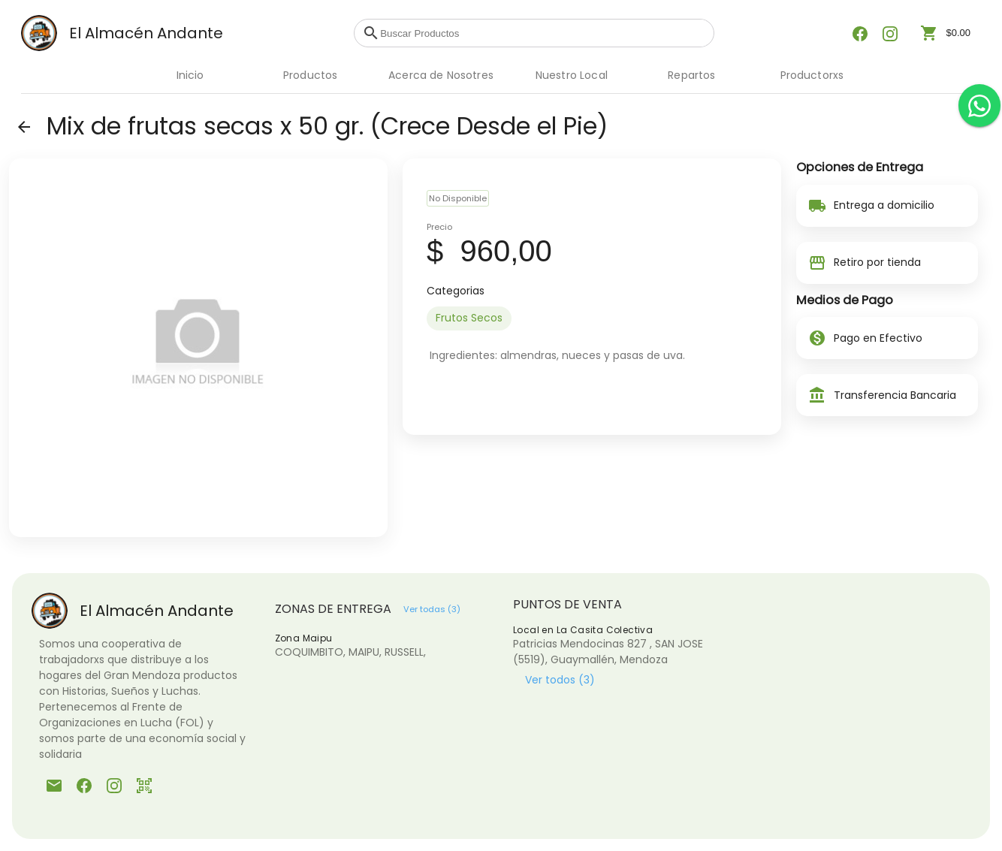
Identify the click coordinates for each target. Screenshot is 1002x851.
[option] (469, 318)
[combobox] (543, 33)
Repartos (691, 75)
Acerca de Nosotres (440, 75)
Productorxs (812, 75)
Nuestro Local (572, 75)
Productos (310, 75)
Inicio (190, 75)
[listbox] (592, 318)
